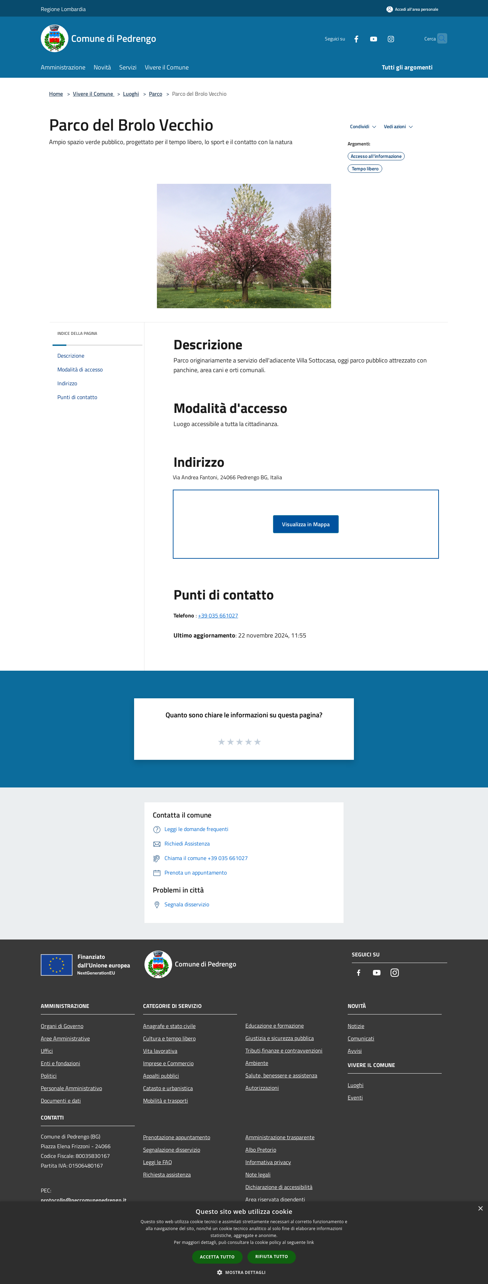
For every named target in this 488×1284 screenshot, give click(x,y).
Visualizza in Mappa (306, 524)
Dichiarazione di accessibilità (278, 1187)
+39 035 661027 (218, 615)
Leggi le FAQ (157, 1162)
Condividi (364, 127)
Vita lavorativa (160, 1051)
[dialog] (244, 1242)
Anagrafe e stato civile (169, 1026)
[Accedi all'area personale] (412, 9)
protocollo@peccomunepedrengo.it (83, 1200)
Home (56, 93)
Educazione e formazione (274, 1025)
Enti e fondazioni (60, 1063)
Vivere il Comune (93, 93)
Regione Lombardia (63, 9)
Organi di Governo (62, 1026)
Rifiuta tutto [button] (271, 1256)
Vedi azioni (399, 127)
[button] (244, 1272)
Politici (49, 1075)
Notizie (356, 1026)
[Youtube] (360, 38)
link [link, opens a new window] (310, 1242)
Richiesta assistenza (167, 1174)
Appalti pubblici (161, 1075)
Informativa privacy (268, 1162)
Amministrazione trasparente (280, 1137)
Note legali (258, 1174)
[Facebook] (343, 38)
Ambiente (256, 1063)
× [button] (480, 1208)
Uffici (47, 1051)
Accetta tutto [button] (217, 1257)
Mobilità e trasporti (165, 1100)
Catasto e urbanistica (168, 1088)
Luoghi (131, 93)
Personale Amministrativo (71, 1088)
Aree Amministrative (65, 1038)
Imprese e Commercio (168, 1063)
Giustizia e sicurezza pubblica (279, 1038)
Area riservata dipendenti (275, 1199)
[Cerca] (439, 38)
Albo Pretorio (260, 1149)
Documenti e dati (61, 1100)
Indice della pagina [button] (77, 333)
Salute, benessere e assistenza (281, 1075)
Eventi (355, 1097)
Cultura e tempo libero (169, 1038)
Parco (155, 93)
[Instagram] (377, 38)
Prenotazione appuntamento (176, 1137)
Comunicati (361, 1038)
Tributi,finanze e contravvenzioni (283, 1050)
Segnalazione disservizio (171, 1149)
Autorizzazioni (262, 1088)
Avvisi (355, 1051)
